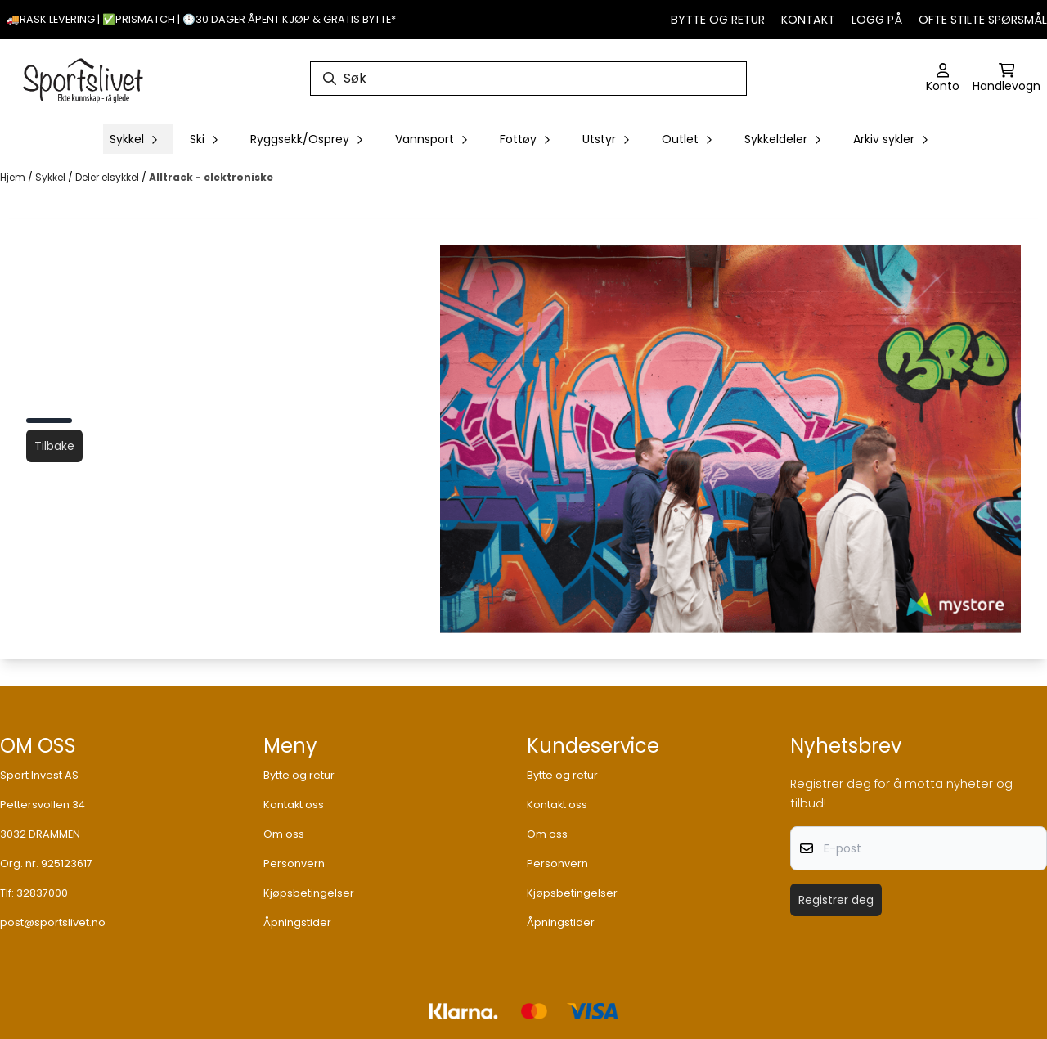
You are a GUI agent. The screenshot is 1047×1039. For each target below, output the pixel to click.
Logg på (877, 19)
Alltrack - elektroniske (211, 177)
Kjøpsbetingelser (308, 893)
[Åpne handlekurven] (1006, 78)
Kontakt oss (293, 805)
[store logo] (83, 78)
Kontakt (808, 19)
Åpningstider (297, 922)
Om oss (283, 834)
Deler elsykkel (108, 177)
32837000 (42, 893)
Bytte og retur (718, 19)
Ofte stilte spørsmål (983, 19)
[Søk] (528, 78)
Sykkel (51, 177)
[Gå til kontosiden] (942, 78)
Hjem (14, 177)
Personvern (294, 863)
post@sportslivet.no (53, 922)
